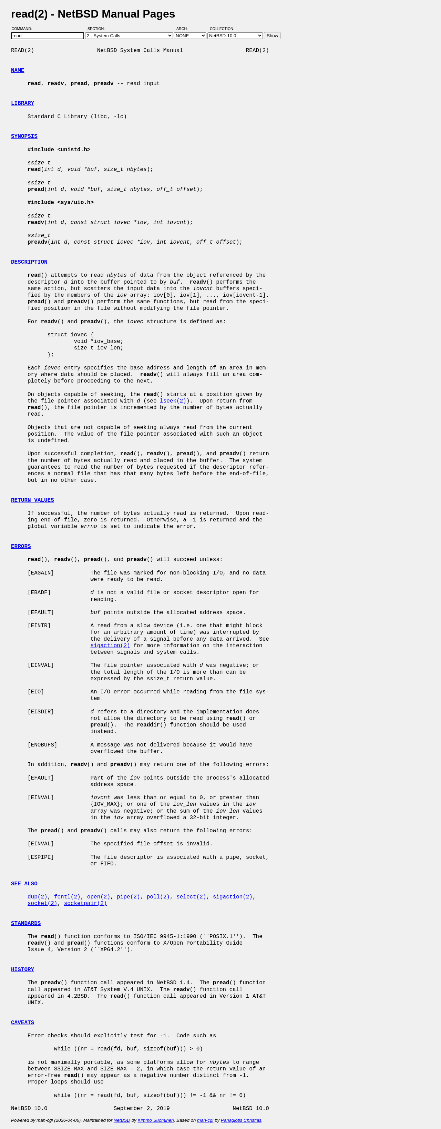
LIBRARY (22, 103)
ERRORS (21, 546)
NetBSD (122, 1120)
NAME (17, 70)
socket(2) (42, 903)
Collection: (222, 29)
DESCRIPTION (29, 262)
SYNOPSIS (24, 136)
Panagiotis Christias (241, 1120)
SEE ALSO (24, 884)
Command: (24, 29)
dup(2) (38, 897)
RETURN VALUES (32, 500)
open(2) (98, 897)
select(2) (191, 897)
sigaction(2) (110, 646)
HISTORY (22, 970)
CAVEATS (22, 1023)
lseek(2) (173, 401)
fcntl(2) (67, 897)
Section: (98, 29)
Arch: (185, 29)
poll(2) (158, 897)
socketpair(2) (85, 903)
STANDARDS (26, 923)
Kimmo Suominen (155, 1120)
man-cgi (205, 1120)
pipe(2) (128, 897)
